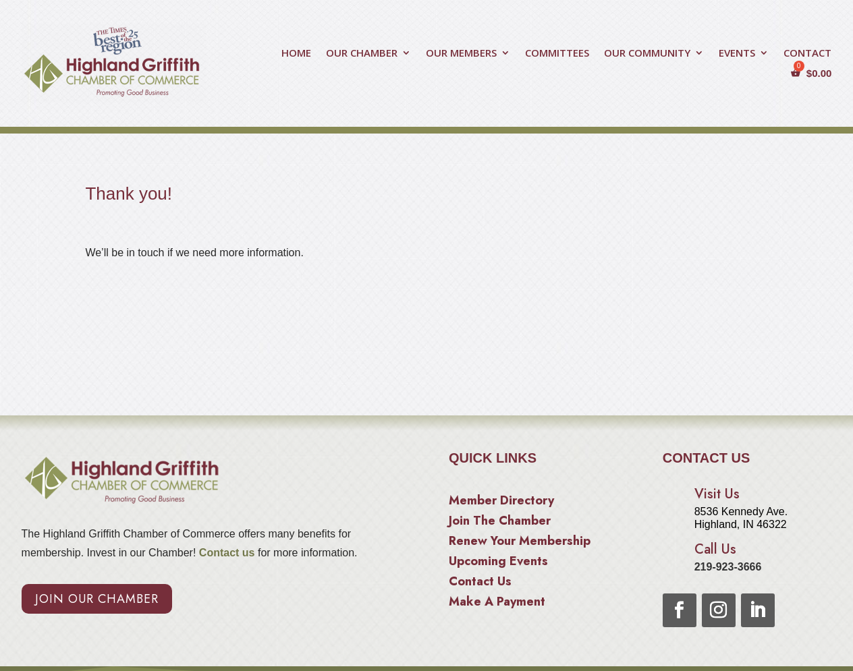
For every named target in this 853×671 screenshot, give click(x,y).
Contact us (225, 552)
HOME (296, 53)
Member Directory (501, 502)
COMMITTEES (557, 53)
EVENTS (737, 53)
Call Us (715, 549)
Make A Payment (497, 603)
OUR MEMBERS (461, 53)
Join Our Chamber (97, 599)
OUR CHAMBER (361, 53)
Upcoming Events (498, 563)
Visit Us (717, 494)
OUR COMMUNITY (647, 53)
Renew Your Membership (519, 543)
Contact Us (480, 583)
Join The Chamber (500, 522)
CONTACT (807, 53)
